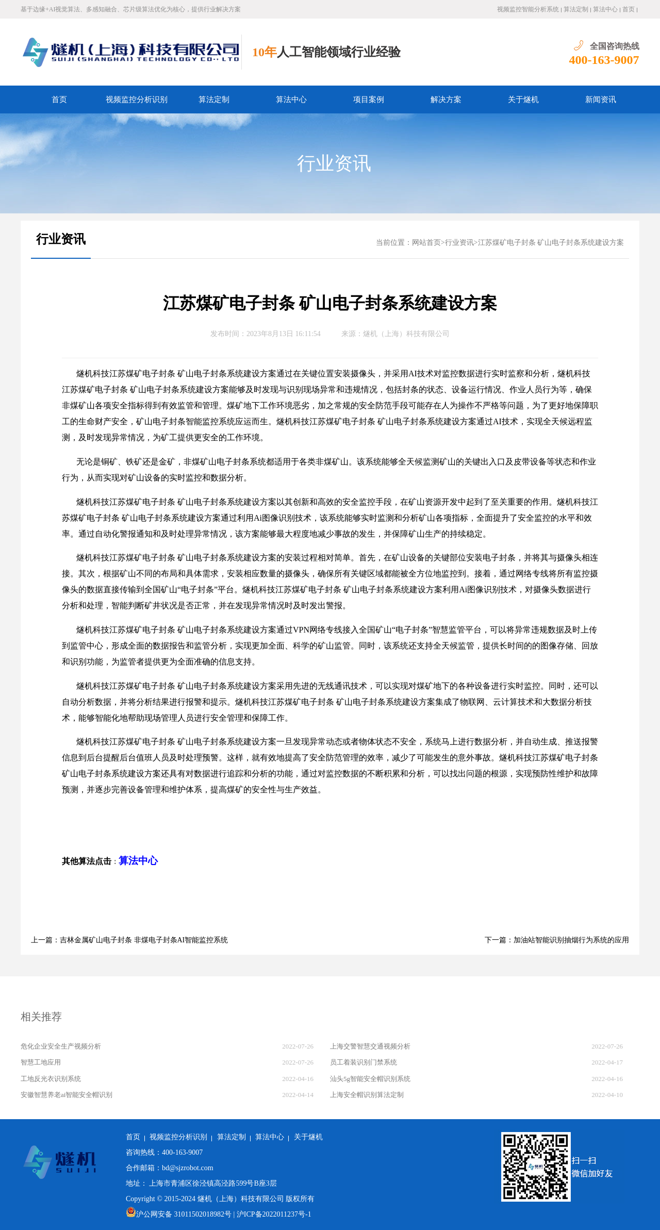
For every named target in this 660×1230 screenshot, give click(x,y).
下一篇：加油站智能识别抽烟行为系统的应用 (557, 940)
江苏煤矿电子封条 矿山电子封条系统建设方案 (551, 242)
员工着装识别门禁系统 (363, 1062)
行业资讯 (334, 163)
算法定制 (576, 9)
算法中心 (605, 9)
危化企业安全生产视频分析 (61, 1046)
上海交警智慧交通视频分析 (370, 1046)
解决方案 (446, 99)
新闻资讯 (600, 99)
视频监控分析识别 (137, 99)
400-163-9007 (604, 60)
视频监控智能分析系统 (528, 9)
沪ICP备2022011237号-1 (274, 1214)
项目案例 (368, 99)
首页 (628, 9)
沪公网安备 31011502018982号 (179, 1214)
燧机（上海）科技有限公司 (406, 334)
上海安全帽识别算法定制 (367, 1095)
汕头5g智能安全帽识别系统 (370, 1079)
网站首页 (426, 242)
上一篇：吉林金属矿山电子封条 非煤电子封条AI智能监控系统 (129, 940)
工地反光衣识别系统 (51, 1079)
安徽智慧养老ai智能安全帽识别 (66, 1095)
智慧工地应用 (41, 1062)
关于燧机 (523, 99)
